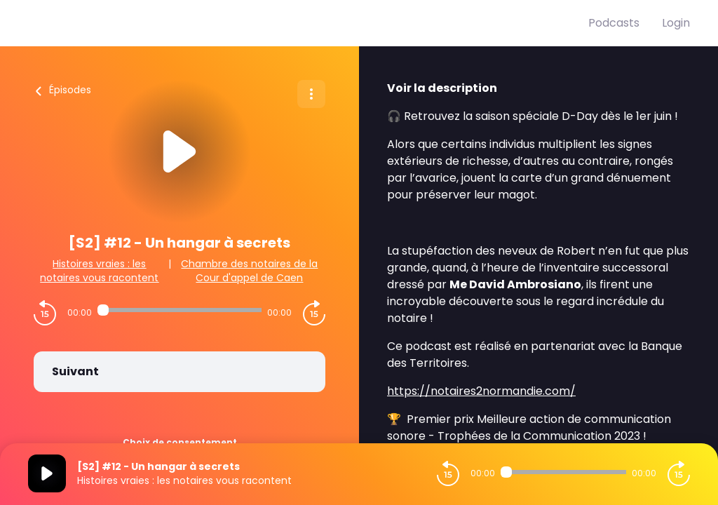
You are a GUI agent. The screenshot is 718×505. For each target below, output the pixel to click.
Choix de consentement (180, 442)
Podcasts (613, 23)
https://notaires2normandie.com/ (481, 391)
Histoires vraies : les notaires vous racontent (99, 271)
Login (676, 23)
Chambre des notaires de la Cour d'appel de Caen (249, 271)
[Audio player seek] (179, 310)
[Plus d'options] (311, 94)
